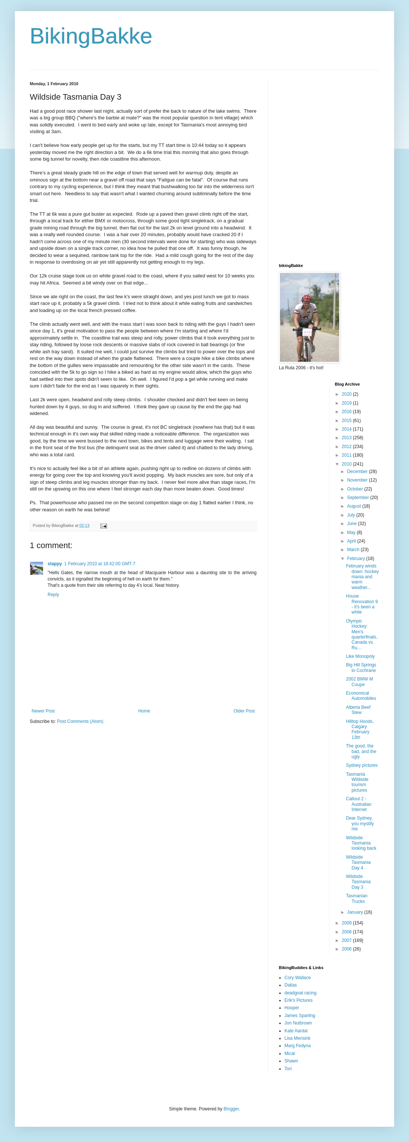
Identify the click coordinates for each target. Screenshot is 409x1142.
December (358, 471)
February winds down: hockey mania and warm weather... (362, 576)
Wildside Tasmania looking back (361, 843)
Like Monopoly (360, 656)
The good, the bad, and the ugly (361, 751)
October (355, 489)
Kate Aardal (295, 1030)
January (355, 912)
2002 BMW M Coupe (359, 681)
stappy (55, 563)
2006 (347, 949)
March (354, 549)
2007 (347, 940)
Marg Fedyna (297, 1045)
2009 (347, 923)
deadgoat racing (300, 992)
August (354, 506)
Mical (289, 1053)
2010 (347, 464)
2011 (347, 455)
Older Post (244, 711)
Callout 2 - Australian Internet (358, 804)
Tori (288, 1068)
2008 (347, 931)
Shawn (291, 1061)
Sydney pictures (361, 765)
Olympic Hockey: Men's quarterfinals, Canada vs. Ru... (361, 634)
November (358, 480)
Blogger (231, 1109)
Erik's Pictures (298, 1000)
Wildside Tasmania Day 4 (358, 863)
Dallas (290, 985)
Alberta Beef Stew (358, 710)
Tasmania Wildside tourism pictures (357, 782)
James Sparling (299, 1015)
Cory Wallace (297, 977)
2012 (347, 446)
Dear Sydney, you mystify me (360, 823)
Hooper (291, 1007)
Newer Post (43, 711)
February (356, 558)
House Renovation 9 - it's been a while (362, 604)
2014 (347, 429)
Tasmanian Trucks (356, 898)
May (352, 532)
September (358, 497)
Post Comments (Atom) (80, 721)
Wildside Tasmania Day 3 (358, 882)
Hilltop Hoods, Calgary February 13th (360, 729)
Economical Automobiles (361, 696)
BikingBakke (91, 35)
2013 (347, 437)
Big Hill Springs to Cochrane (361, 667)
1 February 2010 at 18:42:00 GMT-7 (99, 563)
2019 (347, 403)
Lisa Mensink (297, 1038)
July (351, 515)
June (352, 523)
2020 (347, 394)
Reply (53, 594)
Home (144, 711)
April (352, 541)
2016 (347, 411)
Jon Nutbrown (298, 1023)
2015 (347, 420)
